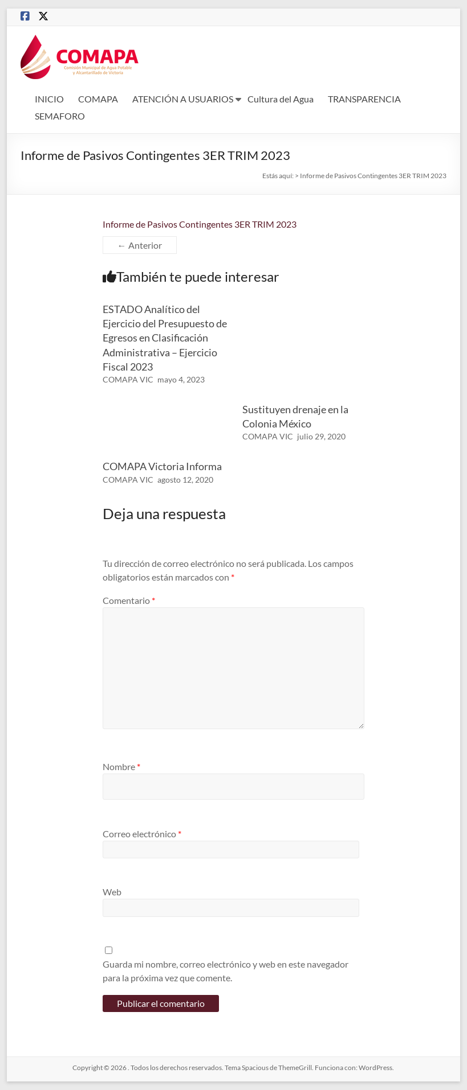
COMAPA (98, 98)
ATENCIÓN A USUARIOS (182, 98)
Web (112, 891)
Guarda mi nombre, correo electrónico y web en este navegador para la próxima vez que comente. (225, 971)
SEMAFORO (60, 115)
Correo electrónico (142, 833)
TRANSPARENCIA (364, 98)
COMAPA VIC (128, 379)
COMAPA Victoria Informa (162, 466)
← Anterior (139, 245)
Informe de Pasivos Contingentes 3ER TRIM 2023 (200, 224)
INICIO (49, 98)
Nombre (121, 766)
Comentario (129, 600)
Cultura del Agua (280, 98)
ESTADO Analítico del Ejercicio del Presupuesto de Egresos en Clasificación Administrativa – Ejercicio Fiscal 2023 (165, 338)
